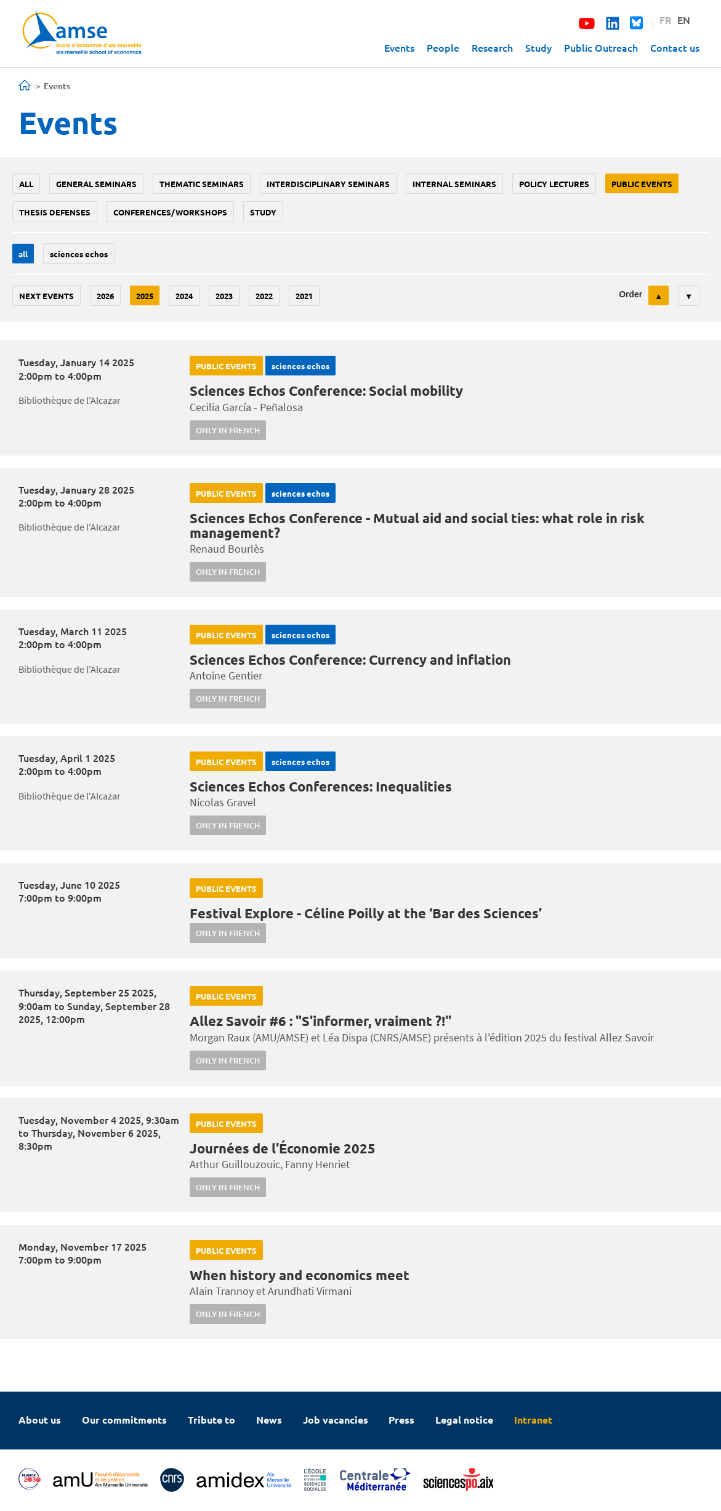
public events (641, 183)
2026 (105, 296)
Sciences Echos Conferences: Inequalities (321, 786)
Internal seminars (454, 183)
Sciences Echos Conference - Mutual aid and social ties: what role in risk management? (417, 525)
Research (492, 47)
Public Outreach (601, 47)
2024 (184, 296)
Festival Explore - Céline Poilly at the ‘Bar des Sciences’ (366, 913)
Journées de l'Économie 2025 (283, 1148)
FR (665, 19)
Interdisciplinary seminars (328, 183)
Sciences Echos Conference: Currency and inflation (350, 659)
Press (401, 1419)
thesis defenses (55, 212)
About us (39, 1419)
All (26, 183)
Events (399, 47)
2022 (264, 296)
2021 (304, 296)
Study (538, 47)
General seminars (96, 183)
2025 (144, 296)
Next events (46, 296)
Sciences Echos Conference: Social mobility (326, 390)
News (269, 1419)
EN (683, 19)
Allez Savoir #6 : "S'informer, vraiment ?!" (320, 1020)
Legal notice (464, 1419)
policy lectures (554, 183)
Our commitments (124, 1419)
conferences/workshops (170, 212)
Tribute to (211, 1419)
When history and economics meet (299, 1275)
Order (630, 294)
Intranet (533, 1419)
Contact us (674, 47)
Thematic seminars (201, 183)
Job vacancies (335, 1419)
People (443, 47)
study (263, 212)
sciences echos (79, 254)
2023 (224, 296)
